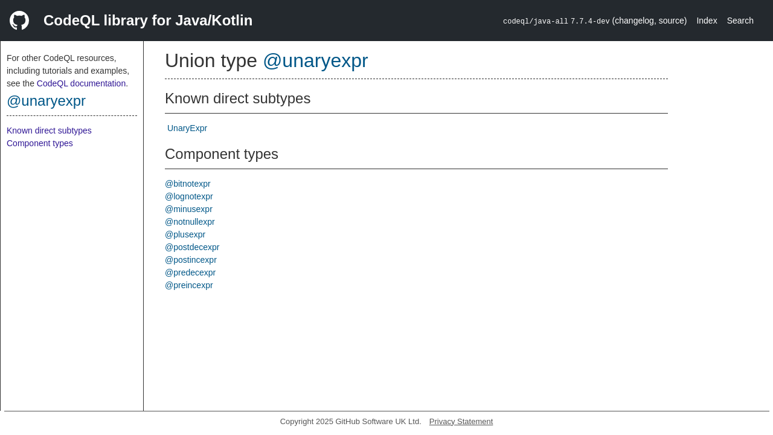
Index (706, 20)
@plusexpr (185, 234)
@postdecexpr (192, 247)
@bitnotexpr (188, 183)
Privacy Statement (461, 421)
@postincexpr (191, 260)
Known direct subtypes (49, 130)
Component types (40, 143)
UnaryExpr (187, 128)
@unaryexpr (46, 100)
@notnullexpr (190, 222)
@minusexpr (189, 209)
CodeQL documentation (81, 83)
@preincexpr (189, 285)
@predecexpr (190, 272)
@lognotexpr (189, 196)
